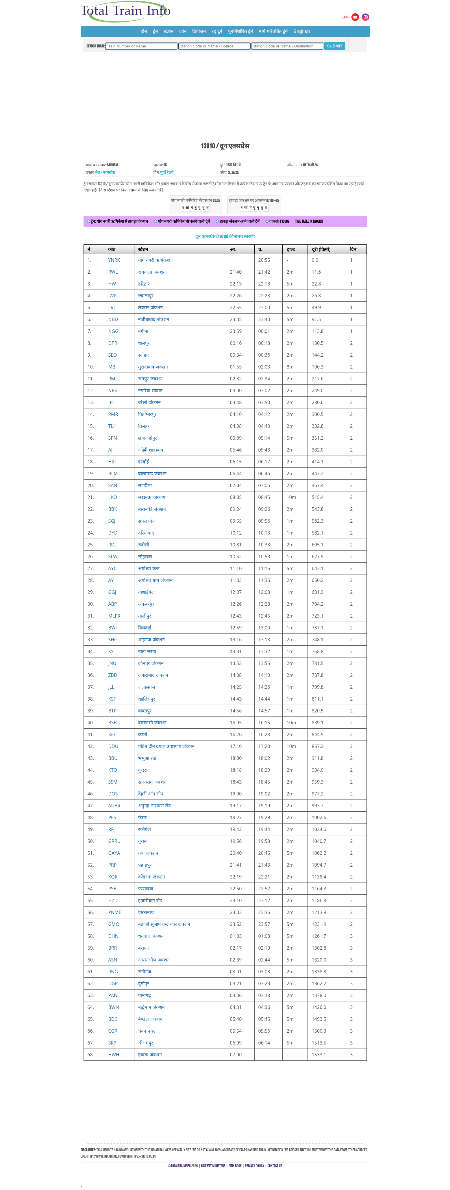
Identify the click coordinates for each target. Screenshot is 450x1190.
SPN (112, 438)
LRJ (111, 307)
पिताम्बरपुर (147, 414)
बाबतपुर (145, 711)
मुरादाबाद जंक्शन (153, 367)
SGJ (111, 521)
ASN (112, 960)
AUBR (114, 805)
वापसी (277, 221)
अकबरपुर (146, 604)
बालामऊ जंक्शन (152, 473)
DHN (113, 936)
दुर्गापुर (143, 983)
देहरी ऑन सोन (150, 794)
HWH (113, 1054)
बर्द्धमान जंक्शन (151, 1007)
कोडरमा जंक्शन (151, 877)
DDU (113, 746)
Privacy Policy (254, 1165)
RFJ (111, 829)
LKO (112, 497)
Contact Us (275, 1165)
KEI (111, 734)
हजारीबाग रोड (150, 900)
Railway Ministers (213, 1165)
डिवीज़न (199, 31)
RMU (113, 378)
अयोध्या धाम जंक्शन (155, 580)
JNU (112, 663)
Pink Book (235, 1165)
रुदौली (143, 544)
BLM (113, 473)
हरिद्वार (144, 284)
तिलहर (144, 426)
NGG (113, 331)
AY (111, 580)
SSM (112, 782)
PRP (112, 865)
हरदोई (143, 461)
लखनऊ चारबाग (151, 497)
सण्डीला (145, 485)
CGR (112, 1031)
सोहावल (145, 556)
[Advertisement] (225, 93)
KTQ (112, 770)
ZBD (112, 675)
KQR (112, 877)
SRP (112, 1043)
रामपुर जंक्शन (150, 378)
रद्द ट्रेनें (217, 31)
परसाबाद (145, 888)
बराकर (143, 948)
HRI (112, 461)
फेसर (142, 817)
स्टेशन (168, 31)
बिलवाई (144, 628)
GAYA (114, 853)
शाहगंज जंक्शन (151, 639)
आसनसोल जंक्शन (153, 960)
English (301, 31)
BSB (112, 722)
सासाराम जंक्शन (152, 782)
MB (111, 367)
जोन (182, 31)
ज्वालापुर (145, 295)
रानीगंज (144, 971)
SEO (112, 355)
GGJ (112, 592)
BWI (112, 628)
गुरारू (142, 841)
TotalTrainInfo (180, 1165)
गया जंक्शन (148, 853)
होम (143, 31)
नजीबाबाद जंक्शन (153, 319)
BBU (112, 758)
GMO (113, 924)
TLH (112, 426)
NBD (113, 319)
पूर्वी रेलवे (166, 172)
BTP (112, 711)
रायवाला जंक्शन (151, 272)
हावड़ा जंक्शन (150, 1054)
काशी (142, 734)
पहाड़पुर (145, 865)
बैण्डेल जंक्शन (150, 1019)
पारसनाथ (146, 912)
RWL (113, 272)
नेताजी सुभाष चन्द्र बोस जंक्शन (164, 924)
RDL (112, 544)
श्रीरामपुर (145, 1043)
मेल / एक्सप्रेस (105, 172)
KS (111, 651)
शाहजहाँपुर (147, 438)
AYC (112, 568)
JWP (112, 295)
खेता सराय (147, 651)
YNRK (114, 260)
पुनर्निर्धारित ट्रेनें (240, 31)
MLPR (114, 616)
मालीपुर (144, 616)
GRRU (114, 841)
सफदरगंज (146, 521)
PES (112, 817)
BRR (112, 948)
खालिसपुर (146, 699)
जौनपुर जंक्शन (150, 663)
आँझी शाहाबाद (150, 450)
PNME (114, 912)
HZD (113, 900)
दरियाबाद (146, 533)
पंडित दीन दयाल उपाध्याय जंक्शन (166, 746)
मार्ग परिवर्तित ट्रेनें (273, 31)
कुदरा (142, 770)
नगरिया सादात (150, 390)
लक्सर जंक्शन (150, 307)
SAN (112, 485)
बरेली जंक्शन (149, 402)
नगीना (143, 331)
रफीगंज (144, 829)
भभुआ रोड (147, 758)
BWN (113, 1007)
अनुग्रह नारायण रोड (154, 805)
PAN (112, 995)
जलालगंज (146, 687)
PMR (113, 414)
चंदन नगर (146, 1031)
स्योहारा (144, 355)
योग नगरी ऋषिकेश (154, 260)
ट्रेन (155, 31)
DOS (113, 794)
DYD (112, 533)
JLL (111, 687)
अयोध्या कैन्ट (148, 568)
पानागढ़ (144, 995)
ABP (112, 604)
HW (112, 284)
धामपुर (144, 343)
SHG (112, 639)
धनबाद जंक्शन (150, 936)
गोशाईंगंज (146, 592)
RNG (113, 971)
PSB (112, 888)
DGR (113, 983)
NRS (112, 390)
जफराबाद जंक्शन (153, 675)
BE (111, 402)
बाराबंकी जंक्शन (152, 509)
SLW (112, 556)
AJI (111, 450)
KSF (112, 699)
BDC (112, 1019)
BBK (112, 509)
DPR (112, 343)
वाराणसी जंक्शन (152, 722)
